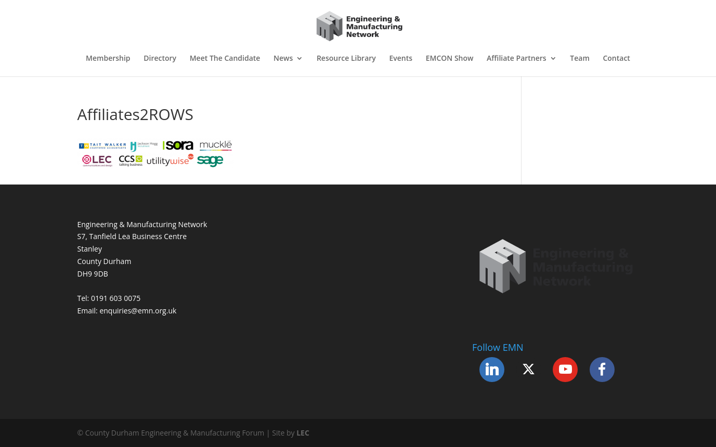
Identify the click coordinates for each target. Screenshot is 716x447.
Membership (108, 59)
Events (400, 59)
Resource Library (346, 59)
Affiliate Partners (516, 59)
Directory (160, 59)
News (283, 59)
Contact (616, 59)
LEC (302, 433)
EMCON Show (450, 59)
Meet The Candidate (225, 59)
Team (579, 59)
